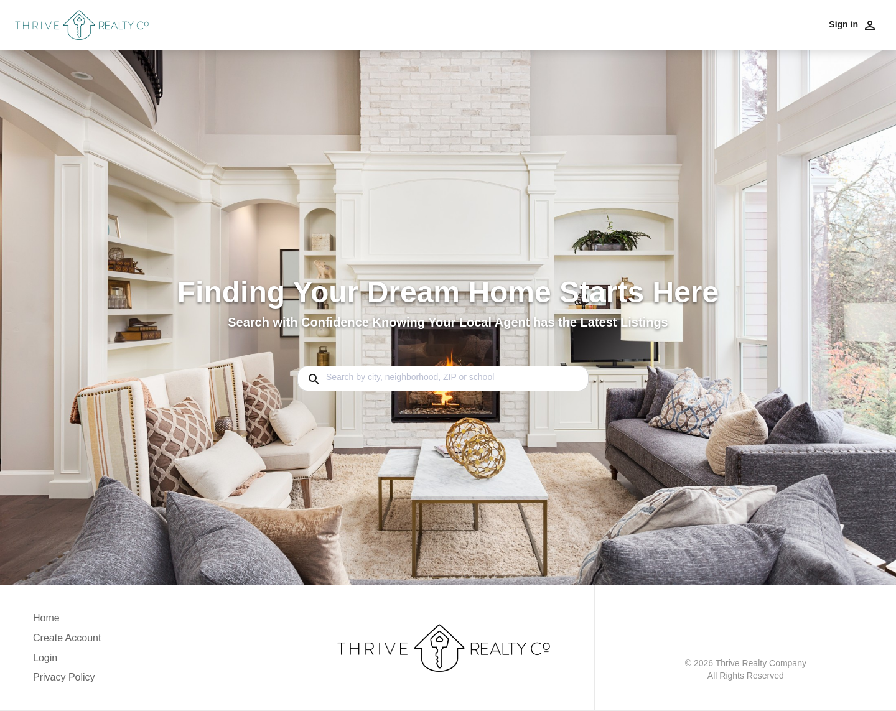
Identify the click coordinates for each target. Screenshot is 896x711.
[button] (67, 661)
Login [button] (45, 658)
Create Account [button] (67, 638)
